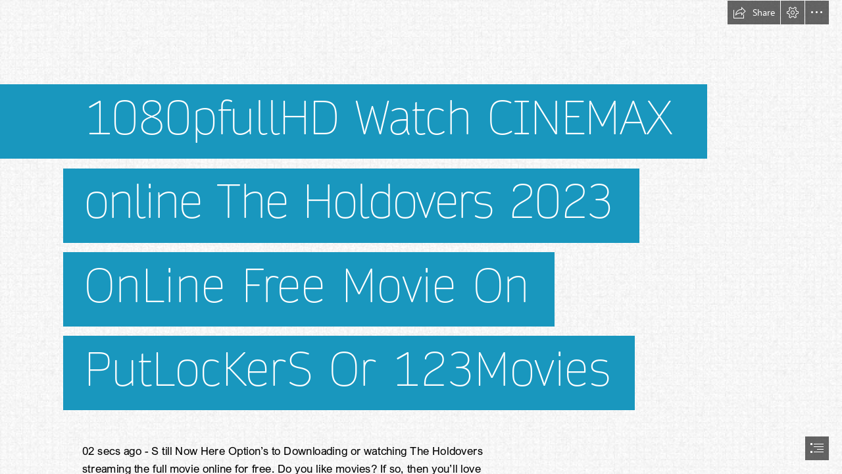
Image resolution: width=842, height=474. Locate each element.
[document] (421, 237)
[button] (754, 12)
